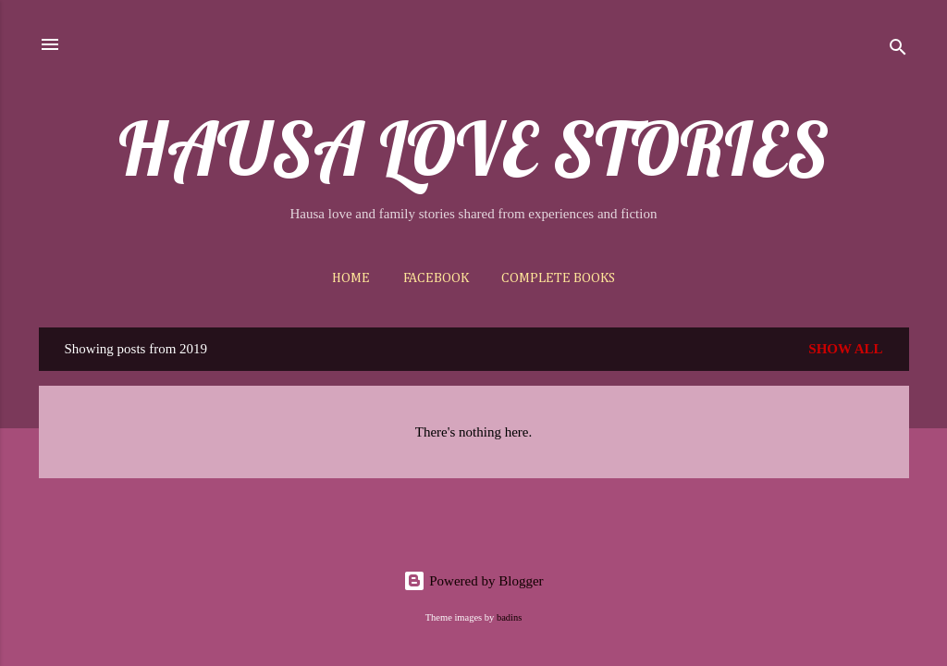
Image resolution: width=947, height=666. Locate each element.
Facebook (436, 278)
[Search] (898, 50)
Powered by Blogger (473, 581)
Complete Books (558, 278)
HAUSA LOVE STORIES (473, 148)
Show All (845, 348)
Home (351, 278)
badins (509, 617)
